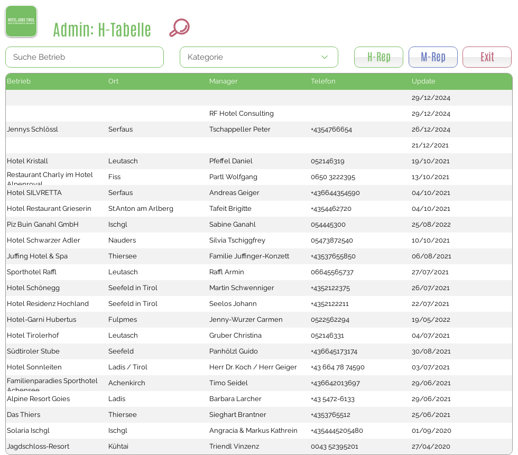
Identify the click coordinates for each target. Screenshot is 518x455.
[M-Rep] (433, 57)
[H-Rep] (378, 57)
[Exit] (487, 57)
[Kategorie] (259, 57)
